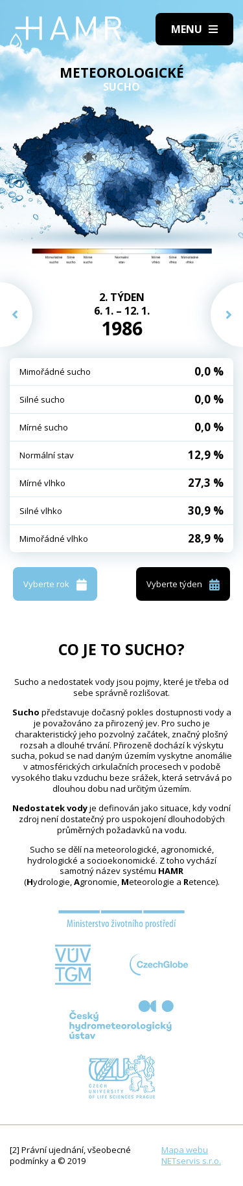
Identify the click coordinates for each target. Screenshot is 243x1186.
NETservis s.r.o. (191, 1161)
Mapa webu (184, 1150)
